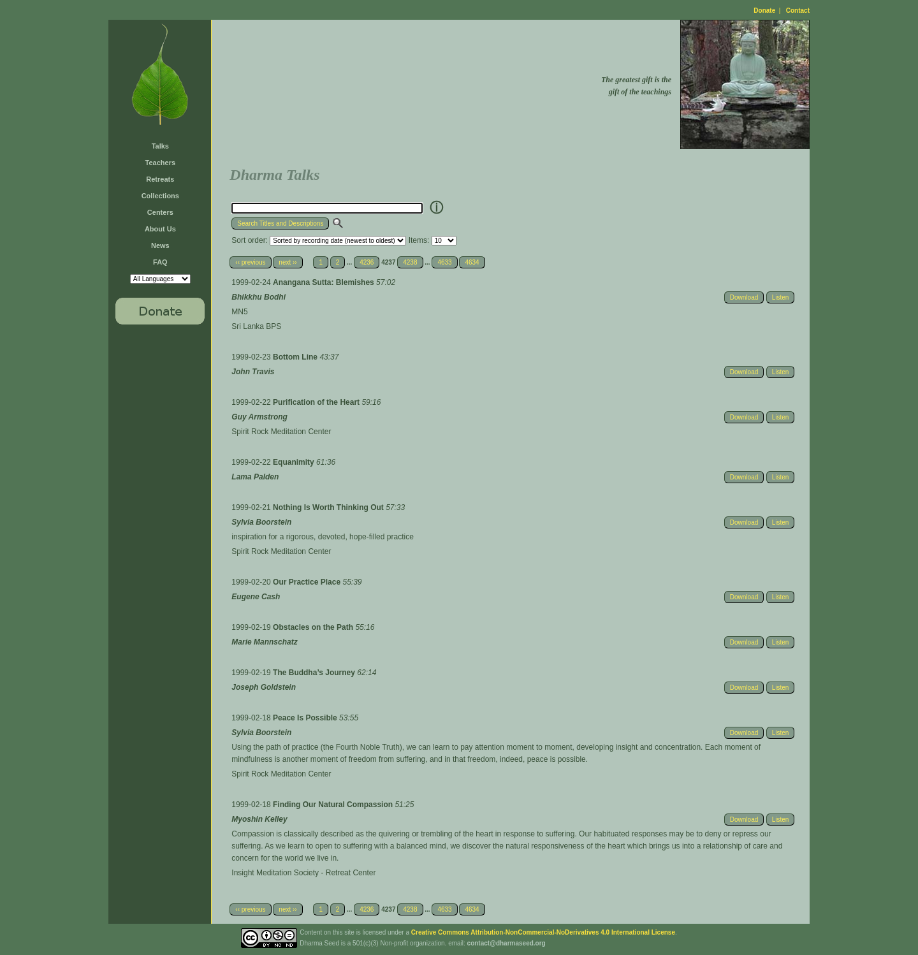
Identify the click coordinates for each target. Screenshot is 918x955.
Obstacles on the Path (314, 627)
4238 (410, 262)
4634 (472, 262)
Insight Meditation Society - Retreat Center (303, 872)
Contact (798, 10)
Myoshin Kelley (259, 819)
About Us (160, 229)
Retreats (160, 179)
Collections (160, 196)
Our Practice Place (307, 582)
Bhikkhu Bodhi (258, 297)
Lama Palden (255, 476)
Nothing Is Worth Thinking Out (329, 507)
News (160, 245)
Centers (160, 212)
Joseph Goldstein (263, 687)
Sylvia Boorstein (261, 522)
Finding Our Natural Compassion (334, 804)
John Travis (252, 371)
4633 (444, 262)
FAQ (160, 262)
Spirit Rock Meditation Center (281, 431)
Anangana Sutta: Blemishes (324, 282)
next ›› (287, 262)
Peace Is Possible (306, 717)
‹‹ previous (250, 262)
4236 (367, 262)
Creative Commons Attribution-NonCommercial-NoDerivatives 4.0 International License (543, 932)
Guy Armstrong (259, 416)
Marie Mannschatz (264, 642)
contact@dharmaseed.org (506, 943)
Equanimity (294, 462)
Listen (780, 297)
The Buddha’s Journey (315, 672)
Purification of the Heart (317, 402)
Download (744, 297)
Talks (160, 146)
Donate (764, 10)
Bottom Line (296, 357)
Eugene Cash (255, 596)
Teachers (160, 162)
